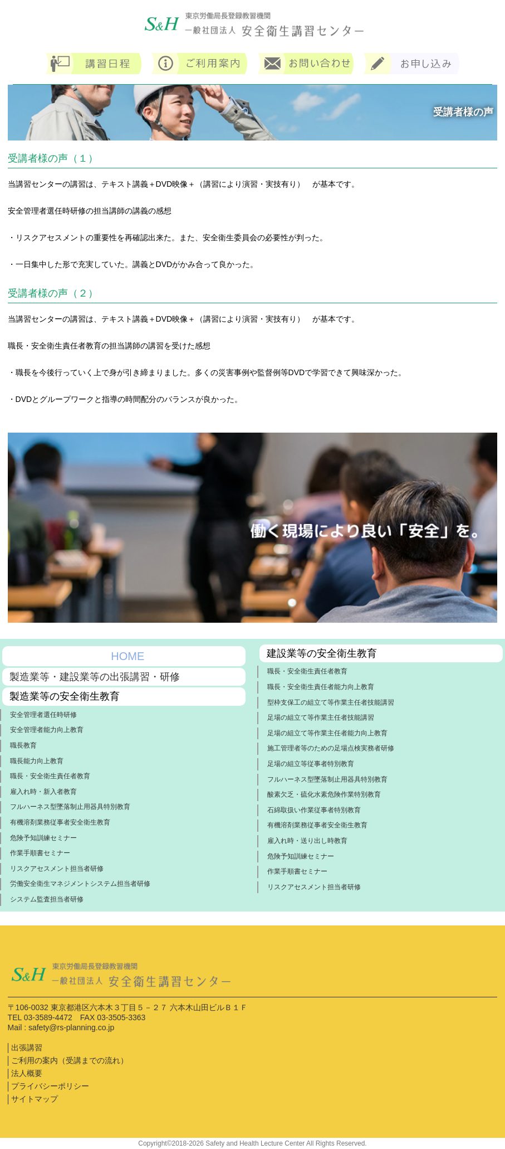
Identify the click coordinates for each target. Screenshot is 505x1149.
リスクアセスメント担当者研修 (57, 868)
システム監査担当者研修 (47, 899)
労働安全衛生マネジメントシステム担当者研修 (80, 884)
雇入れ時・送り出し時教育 (307, 841)
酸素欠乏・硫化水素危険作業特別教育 (324, 794)
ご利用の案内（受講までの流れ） (69, 1060)
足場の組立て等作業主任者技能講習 (320, 717)
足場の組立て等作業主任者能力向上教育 (327, 733)
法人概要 (26, 1073)
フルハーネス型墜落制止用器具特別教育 (70, 807)
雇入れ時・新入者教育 (43, 792)
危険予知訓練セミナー (43, 838)
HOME (127, 656)
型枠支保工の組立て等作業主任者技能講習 (330, 702)
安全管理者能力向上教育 (47, 730)
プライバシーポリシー (50, 1086)
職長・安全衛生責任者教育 (50, 776)
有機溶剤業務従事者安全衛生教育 (60, 822)
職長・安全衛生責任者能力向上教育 (320, 687)
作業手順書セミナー (40, 853)
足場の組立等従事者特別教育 (310, 764)
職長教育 (23, 745)
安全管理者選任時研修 (43, 715)
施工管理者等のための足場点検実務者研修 (330, 748)
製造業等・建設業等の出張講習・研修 (94, 676)
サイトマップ (34, 1098)
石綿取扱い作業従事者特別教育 (314, 810)
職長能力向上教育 (36, 761)
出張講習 (26, 1047)
